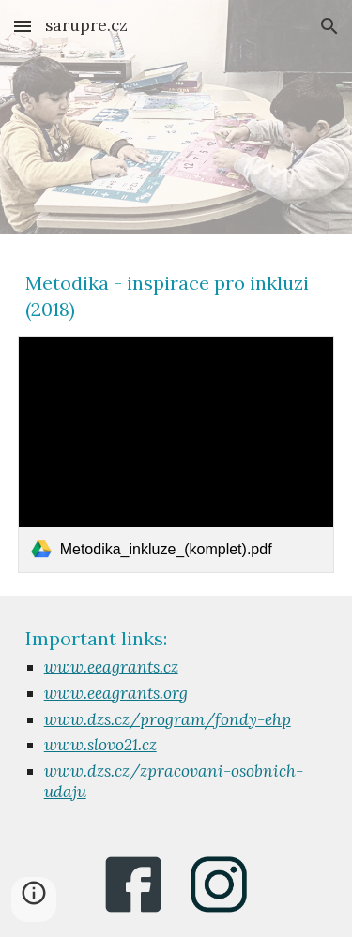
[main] (176, 296)
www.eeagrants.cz (111, 667)
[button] (22, 26)
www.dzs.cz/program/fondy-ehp (167, 719)
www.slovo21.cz (100, 744)
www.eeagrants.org (116, 693)
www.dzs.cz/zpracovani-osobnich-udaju (173, 781)
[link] (176, 454)
